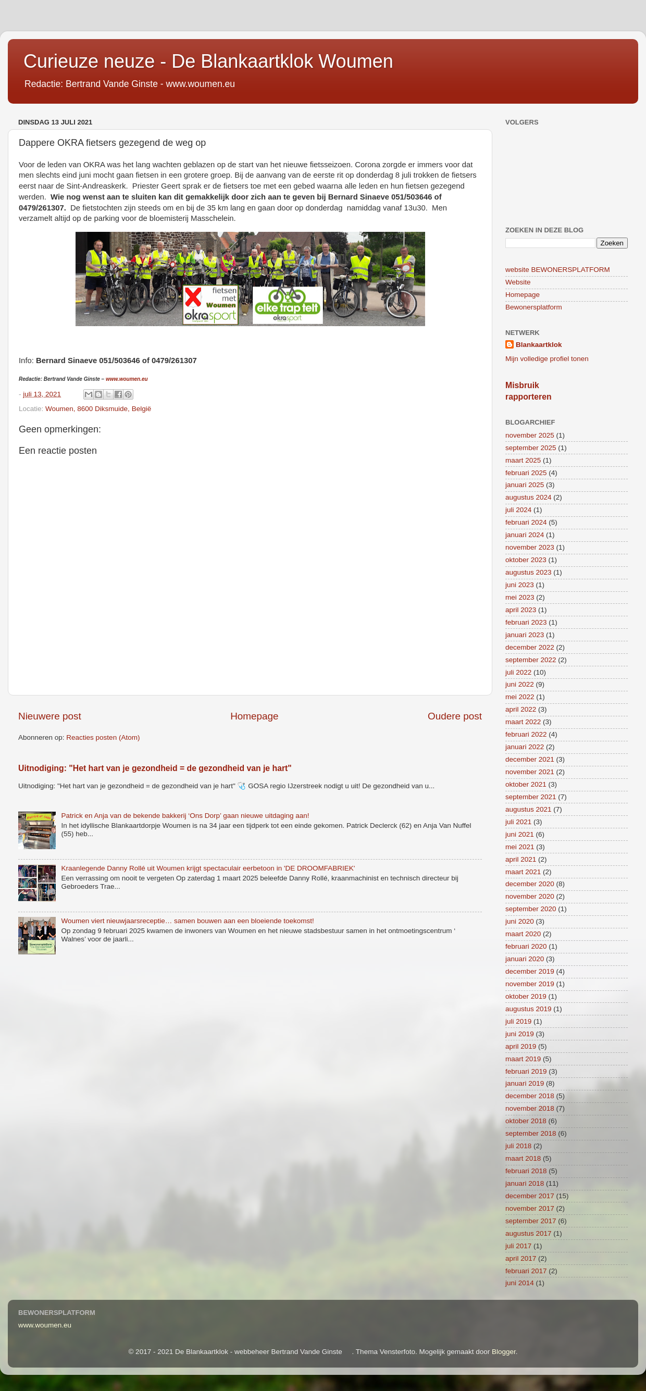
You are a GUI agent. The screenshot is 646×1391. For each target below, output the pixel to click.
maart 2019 (523, 1059)
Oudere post (455, 716)
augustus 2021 (528, 809)
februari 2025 (526, 473)
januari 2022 (524, 747)
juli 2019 (518, 1021)
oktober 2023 (525, 560)
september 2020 (530, 909)
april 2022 (520, 709)
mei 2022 (520, 697)
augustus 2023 (528, 572)
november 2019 (529, 984)
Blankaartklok (539, 345)
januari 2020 (524, 959)
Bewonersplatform (533, 307)
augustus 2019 (528, 1009)
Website (518, 282)
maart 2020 (523, 934)
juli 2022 (518, 672)
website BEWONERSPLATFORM (557, 270)
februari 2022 (526, 734)
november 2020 (529, 896)
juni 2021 (519, 834)
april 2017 (520, 1258)
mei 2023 (520, 597)
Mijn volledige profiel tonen (547, 359)
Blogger (504, 1352)
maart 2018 (523, 1158)
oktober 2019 (525, 996)
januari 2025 (524, 485)
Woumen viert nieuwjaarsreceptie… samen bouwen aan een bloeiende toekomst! (187, 921)
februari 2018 (526, 1171)
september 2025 (530, 448)
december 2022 (529, 647)
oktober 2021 (525, 784)
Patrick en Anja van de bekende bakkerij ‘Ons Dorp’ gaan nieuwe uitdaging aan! (185, 815)
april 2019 (520, 1046)
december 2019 (529, 971)
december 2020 (529, 884)
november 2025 (529, 435)
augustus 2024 (528, 497)
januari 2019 (524, 1083)
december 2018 (529, 1096)
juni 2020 (519, 921)
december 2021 (529, 759)
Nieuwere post (49, 716)
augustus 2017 (528, 1233)
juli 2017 (518, 1246)
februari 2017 (526, 1271)
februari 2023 (526, 622)
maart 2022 (523, 722)
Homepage (254, 716)
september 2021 (530, 797)
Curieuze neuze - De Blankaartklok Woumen (208, 61)
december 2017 (529, 1196)
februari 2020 (526, 946)
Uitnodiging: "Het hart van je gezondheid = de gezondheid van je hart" (155, 768)
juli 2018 (518, 1146)
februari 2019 (526, 1071)
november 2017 (529, 1208)
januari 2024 (524, 535)
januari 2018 (524, 1183)
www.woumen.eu (127, 379)
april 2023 (520, 610)
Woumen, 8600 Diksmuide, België (98, 409)
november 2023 (529, 547)
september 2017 (530, 1221)
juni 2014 (519, 1283)
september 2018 (530, 1133)
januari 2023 (524, 635)
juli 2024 (518, 510)
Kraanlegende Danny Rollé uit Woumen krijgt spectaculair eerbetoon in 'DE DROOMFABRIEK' (208, 868)
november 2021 (529, 772)
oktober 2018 (525, 1121)
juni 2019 (519, 1034)
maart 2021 (523, 872)
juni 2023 (519, 585)
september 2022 (530, 660)
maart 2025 (523, 460)
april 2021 (520, 859)
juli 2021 (518, 822)
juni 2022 (519, 684)
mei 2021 (520, 847)
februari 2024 (526, 522)
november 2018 (529, 1108)
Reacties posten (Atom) (103, 737)
